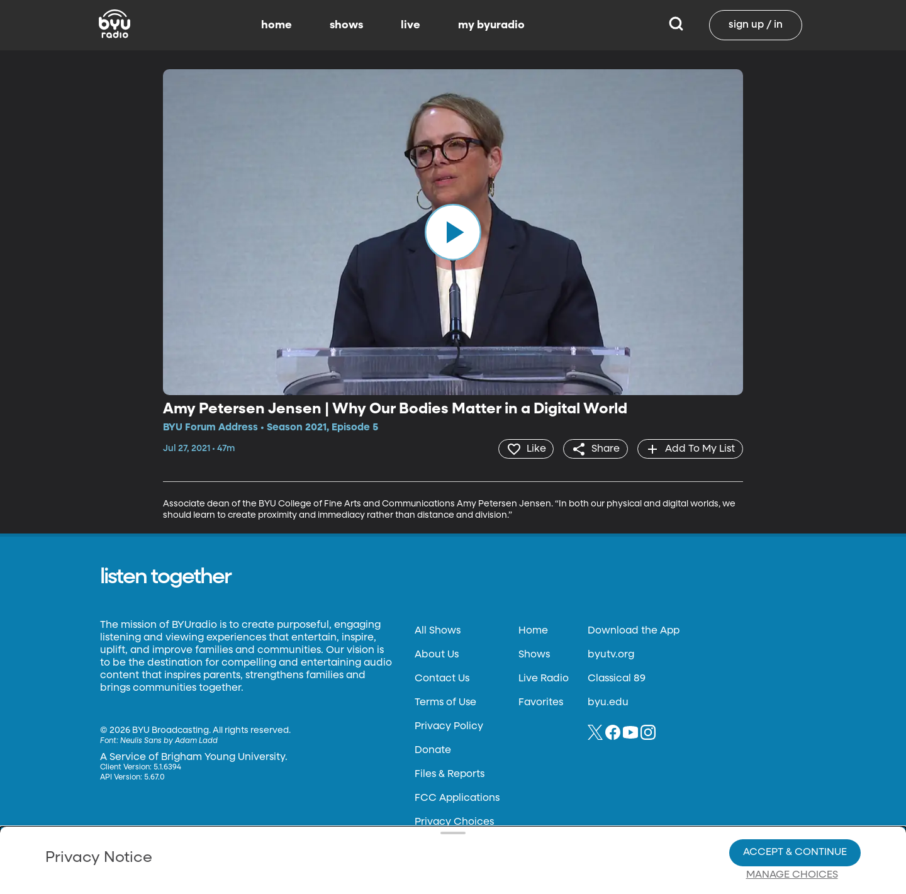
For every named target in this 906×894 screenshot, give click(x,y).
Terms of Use (445, 702)
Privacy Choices (307, 841)
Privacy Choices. (471, 808)
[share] (594, 448)
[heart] (525, 448)
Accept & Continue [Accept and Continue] (795, 809)
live (410, 25)
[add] (690, 448)
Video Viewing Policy (400, 831)
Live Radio (543, 678)
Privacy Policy (449, 726)
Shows (534, 654)
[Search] (676, 25)
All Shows (438, 630)
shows (346, 25)
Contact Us (442, 678)
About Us (437, 654)
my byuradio (491, 25)
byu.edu (608, 702)
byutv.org (611, 654)
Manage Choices (792, 832)
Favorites (540, 702)
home (276, 25)
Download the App (634, 630)
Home (533, 630)
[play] (453, 232)
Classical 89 (617, 678)
